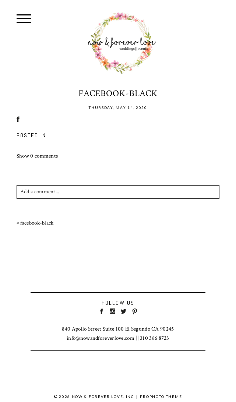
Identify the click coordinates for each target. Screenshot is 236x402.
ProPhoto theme (161, 396)
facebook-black (36, 222)
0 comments (37, 155)
